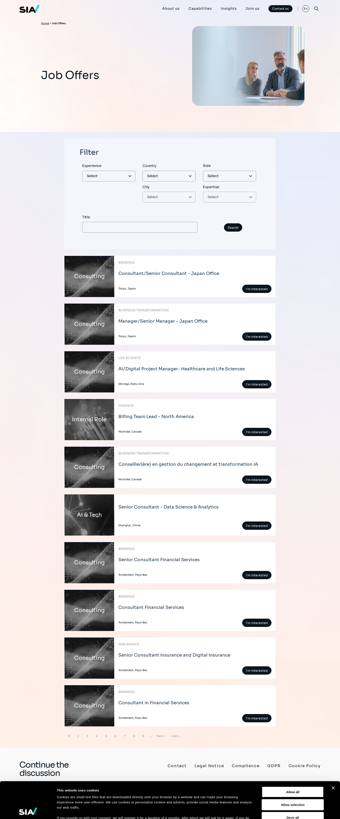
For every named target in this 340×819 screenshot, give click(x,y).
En (306, 8)
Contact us (280, 9)
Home (45, 23)
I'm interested (257, 289)
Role (207, 165)
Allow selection (292, 768)
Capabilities (200, 8)
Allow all (292, 755)
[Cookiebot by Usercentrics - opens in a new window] (28, 810)
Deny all (292, 781)
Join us (252, 8)
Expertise (211, 187)
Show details (227, 810)
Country (149, 165)
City (146, 187)
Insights (229, 8)
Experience (91, 165)
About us (171, 8)
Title (86, 217)
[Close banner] (333, 751)
